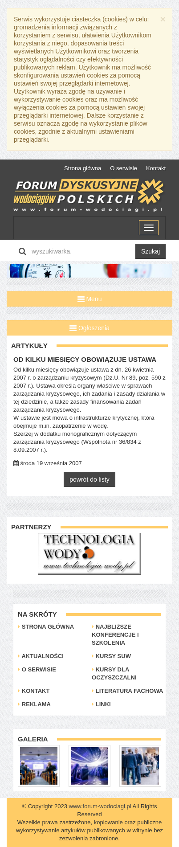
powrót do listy (89, 479)
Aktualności (41, 656)
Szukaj (150, 251)
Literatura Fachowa (127, 690)
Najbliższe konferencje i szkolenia (115, 634)
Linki (101, 704)
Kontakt (156, 168)
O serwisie (123, 168)
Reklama (34, 704)
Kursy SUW (111, 656)
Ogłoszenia (89, 327)
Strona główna (82, 168)
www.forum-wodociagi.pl (100, 806)
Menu (89, 299)
